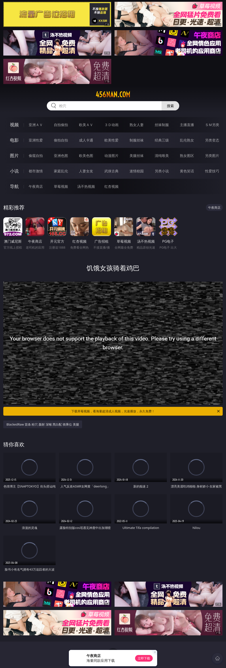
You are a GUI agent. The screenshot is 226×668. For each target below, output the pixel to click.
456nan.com (113, 94)
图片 (14, 155)
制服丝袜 (137, 140)
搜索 (170, 105)
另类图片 (212, 155)
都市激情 (36, 171)
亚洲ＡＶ (36, 124)
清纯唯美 (162, 155)
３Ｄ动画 (111, 124)
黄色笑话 (187, 171)
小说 (14, 171)
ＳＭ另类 (212, 124)
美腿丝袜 (137, 155)
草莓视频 (61, 186)
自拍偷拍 (61, 124)
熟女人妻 (137, 124)
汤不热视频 (86, 186)
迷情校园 (137, 171)
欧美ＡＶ (86, 124)
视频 (14, 125)
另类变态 (212, 140)
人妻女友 (86, 171)
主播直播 (187, 124)
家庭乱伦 (61, 171)
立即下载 (144, 658)
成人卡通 (86, 140)
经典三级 (162, 140)
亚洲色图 (61, 155)
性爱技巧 (212, 171)
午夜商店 (36, 186)
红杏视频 (111, 186)
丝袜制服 (162, 124)
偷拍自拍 (61, 140)
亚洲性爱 (36, 140)
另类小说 (162, 171)
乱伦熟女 (187, 140)
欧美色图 (86, 155)
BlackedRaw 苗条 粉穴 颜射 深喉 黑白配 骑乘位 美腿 (42, 424)
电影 (14, 140)
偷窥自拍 (36, 155)
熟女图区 (187, 155)
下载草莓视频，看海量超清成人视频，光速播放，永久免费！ (145, 411)
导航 (14, 186)
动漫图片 (111, 155)
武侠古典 (111, 171)
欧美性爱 (111, 140)
